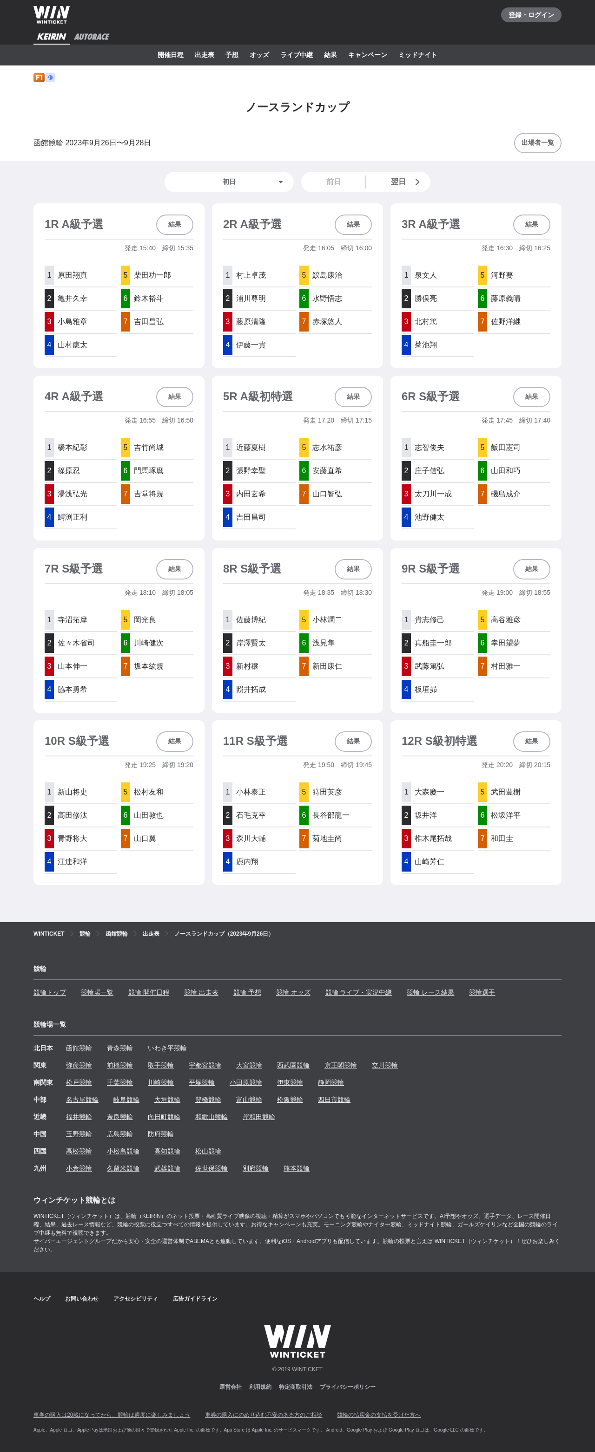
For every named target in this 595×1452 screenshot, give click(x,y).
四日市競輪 (334, 1099)
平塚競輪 (202, 1082)
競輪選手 (482, 992)
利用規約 (260, 1387)
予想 (231, 55)
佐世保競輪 (211, 1168)
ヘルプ (41, 1299)
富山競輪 (249, 1099)
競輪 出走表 (201, 992)
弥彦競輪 (79, 1065)
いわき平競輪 (167, 1048)
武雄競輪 (167, 1168)
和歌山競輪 (211, 1116)
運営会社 (230, 1387)
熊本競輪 (297, 1168)
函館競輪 (79, 1048)
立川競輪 (385, 1065)
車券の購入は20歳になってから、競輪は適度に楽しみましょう (111, 1415)
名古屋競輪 (82, 1099)
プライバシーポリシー (348, 1387)
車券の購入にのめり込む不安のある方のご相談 (263, 1415)
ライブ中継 (296, 55)
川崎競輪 (161, 1082)
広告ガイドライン (195, 1299)
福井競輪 (79, 1116)
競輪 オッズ (293, 992)
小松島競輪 (123, 1151)
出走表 (204, 55)
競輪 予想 (247, 992)
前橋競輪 (120, 1065)
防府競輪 (161, 1134)
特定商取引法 (295, 1387)
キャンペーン (367, 55)
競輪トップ (49, 992)
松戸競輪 (79, 1082)
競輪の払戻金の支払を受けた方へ (379, 1415)
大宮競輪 (249, 1065)
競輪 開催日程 (148, 992)
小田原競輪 (246, 1082)
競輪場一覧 (97, 992)
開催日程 (171, 55)
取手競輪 (161, 1065)
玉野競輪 (79, 1134)
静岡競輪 (331, 1082)
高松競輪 (79, 1151)
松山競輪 (208, 1151)
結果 (330, 55)
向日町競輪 (164, 1116)
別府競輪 (256, 1168)
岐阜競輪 (126, 1099)
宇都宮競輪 (205, 1065)
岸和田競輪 (259, 1116)
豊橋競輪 (208, 1099)
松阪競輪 (290, 1099)
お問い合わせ (82, 1299)
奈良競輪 (120, 1116)
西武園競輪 (293, 1065)
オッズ (259, 55)
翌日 (407, 182)
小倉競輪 (79, 1168)
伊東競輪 (290, 1082)
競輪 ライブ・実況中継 (358, 992)
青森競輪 (120, 1048)
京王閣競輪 (340, 1065)
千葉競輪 (120, 1082)
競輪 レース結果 (430, 992)
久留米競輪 (123, 1168)
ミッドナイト (417, 55)
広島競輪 (120, 1134)
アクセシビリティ (135, 1299)
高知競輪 (167, 1151)
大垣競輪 (167, 1099)
